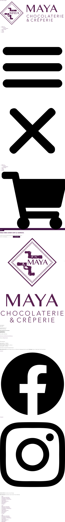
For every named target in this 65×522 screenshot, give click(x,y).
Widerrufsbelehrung (5, 501)
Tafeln (3, 30)
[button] (32, 99)
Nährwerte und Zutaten (5, 497)
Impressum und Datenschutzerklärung (6, 336)
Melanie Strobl (5, 337)
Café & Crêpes (4, 29)
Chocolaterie (4, 27)
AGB (2, 496)
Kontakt (3, 504)
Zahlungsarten (4, 502)
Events (3, 32)
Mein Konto (3, 503)
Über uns (3, 26)
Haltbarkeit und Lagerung (6, 498)
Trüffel (3, 31)
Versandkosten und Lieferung (6, 499)
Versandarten (4, 500)
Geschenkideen (5, 28)
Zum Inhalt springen (3, 0)
